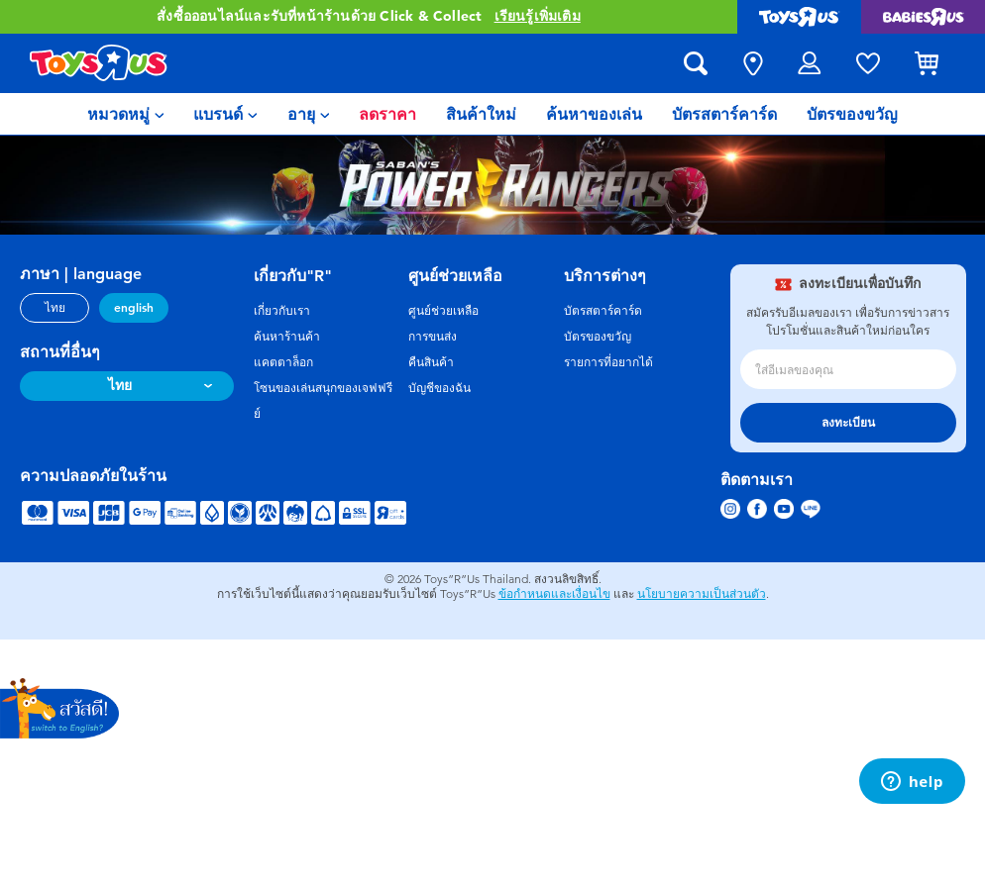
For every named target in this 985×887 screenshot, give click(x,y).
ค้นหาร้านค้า (287, 337)
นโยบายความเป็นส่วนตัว (701, 594)
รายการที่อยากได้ (608, 362)
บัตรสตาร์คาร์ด (603, 311)
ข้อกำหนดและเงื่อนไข (554, 594)
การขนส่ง (432, 337)
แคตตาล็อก (283, 362)
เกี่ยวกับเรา (282, 311)
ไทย (55, 308)
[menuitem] (125, 114)
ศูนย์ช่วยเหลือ (443, 311)
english (134, 308)
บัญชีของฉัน (439, 388)
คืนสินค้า (431, 362)
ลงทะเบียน (848, 423)
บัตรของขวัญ (597, 337)
